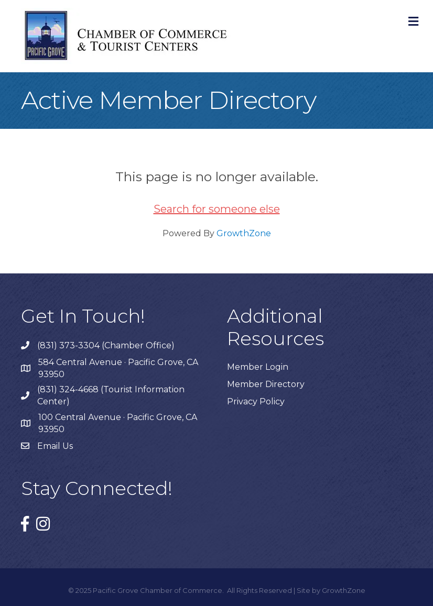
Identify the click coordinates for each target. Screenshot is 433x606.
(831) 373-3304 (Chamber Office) (106, 345)
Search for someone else (217, 209)
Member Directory (266, 384)
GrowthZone (243, 233)
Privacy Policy (256, 401)
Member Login (257, 367)
